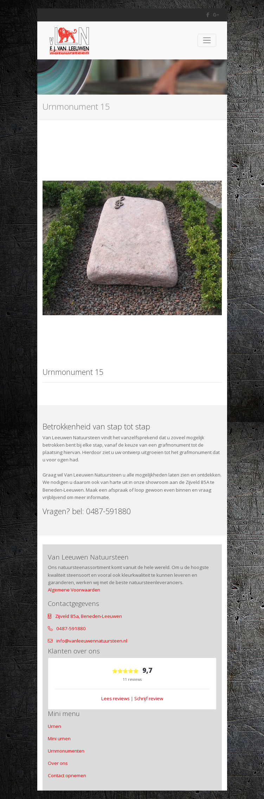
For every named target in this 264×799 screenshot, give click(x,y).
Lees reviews (115, 698)
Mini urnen (59, 738)
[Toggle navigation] (207, 40)
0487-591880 (71, 628)
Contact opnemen (67, 775)
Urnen (54, 726)
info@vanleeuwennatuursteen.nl (91, 641)
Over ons (58, 763)
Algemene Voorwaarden (74, 590)
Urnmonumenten (66, 751)
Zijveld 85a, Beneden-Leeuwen (88, 616)
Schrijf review (148, 698)
